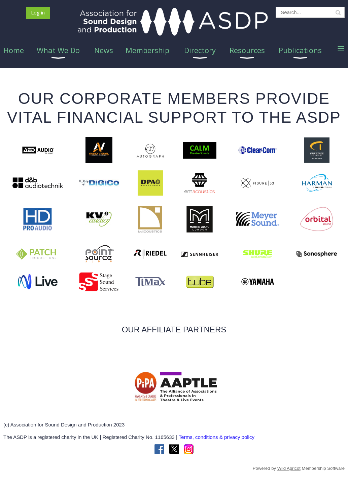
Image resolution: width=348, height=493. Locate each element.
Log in (38, 12)
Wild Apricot (289, 468)
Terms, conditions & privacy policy (216, 437)
